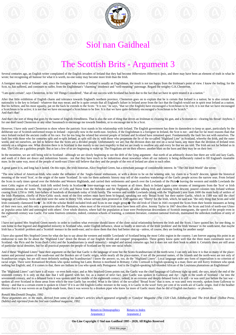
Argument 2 (134, 314)
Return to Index (136, 309)
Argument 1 (98, 314)
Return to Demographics (105, 309)
